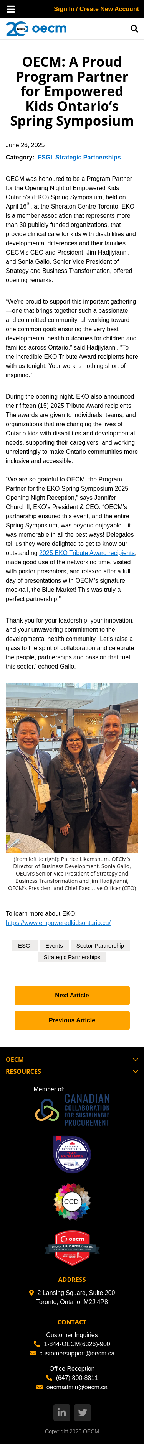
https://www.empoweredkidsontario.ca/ (58, 923)
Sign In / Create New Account (96, 9)
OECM (91, 1431)
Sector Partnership (100, 945)
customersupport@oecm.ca (72, 1353)
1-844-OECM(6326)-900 (72, 1344)
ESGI (45, 157)
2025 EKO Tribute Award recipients (87, 553)
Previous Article (72, 1020)
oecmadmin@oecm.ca (72, 1387)
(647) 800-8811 (72, 1378)
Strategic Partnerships (88, 157)
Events (54, 945)
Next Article (72, 995)
